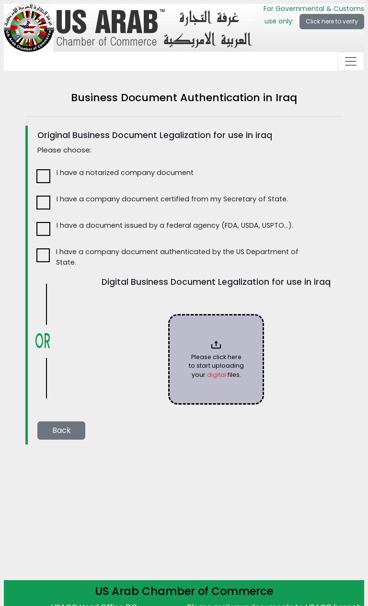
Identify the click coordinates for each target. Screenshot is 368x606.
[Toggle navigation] (350, 61)
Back (61, 430)
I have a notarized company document (125, 172)
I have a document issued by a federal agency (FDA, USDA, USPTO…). (175, 225)
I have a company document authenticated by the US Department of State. (177, 257)
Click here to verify (332, 21)
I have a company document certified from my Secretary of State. (172, 199)
